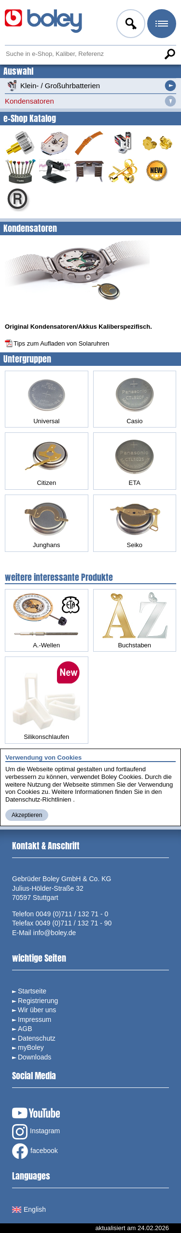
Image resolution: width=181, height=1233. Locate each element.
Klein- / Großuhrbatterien (52, 86)
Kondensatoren (29, 101)
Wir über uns (37, 1010)
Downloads (34, 1057)
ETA (134, 460)
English (29, 1209)
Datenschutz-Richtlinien (38, 799)
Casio (134, 399)
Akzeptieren (27, 815)
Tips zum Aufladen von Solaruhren (61, 343)
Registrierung (38, 1001)
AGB (25, 1028)
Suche (169, 54)
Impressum (34, 1019)
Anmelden (129, 25)
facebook (35, 1151)
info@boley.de (54, 933)
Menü (160, 25)
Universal (46, 399)
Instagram (36, 1131)
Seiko (134, 523)
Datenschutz (37, 1038)
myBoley (31, 1047)
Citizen (46, 460)
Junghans (46, 523)
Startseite (32, 991)
